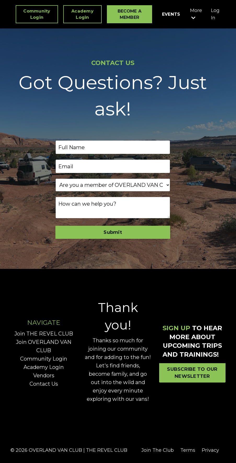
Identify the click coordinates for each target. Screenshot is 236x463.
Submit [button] (112, 232)
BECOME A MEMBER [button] (129, 14)
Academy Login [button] (82, 14)
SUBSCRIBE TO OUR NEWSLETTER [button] (192, 372)
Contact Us (44, 384)
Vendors (43, 375)
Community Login (43, 359)
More (196, 14)
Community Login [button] (36, 14)
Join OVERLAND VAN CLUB (43, 346)
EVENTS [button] (171, 14)
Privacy (210, 450)
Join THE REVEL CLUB (43, 334)
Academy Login (44, 367)
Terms (187, 450)
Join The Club (157, 450)
